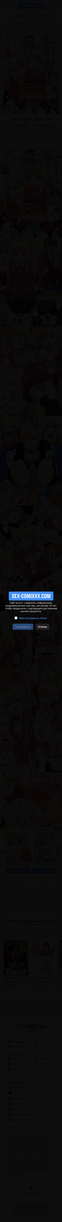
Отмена (42, 626)
